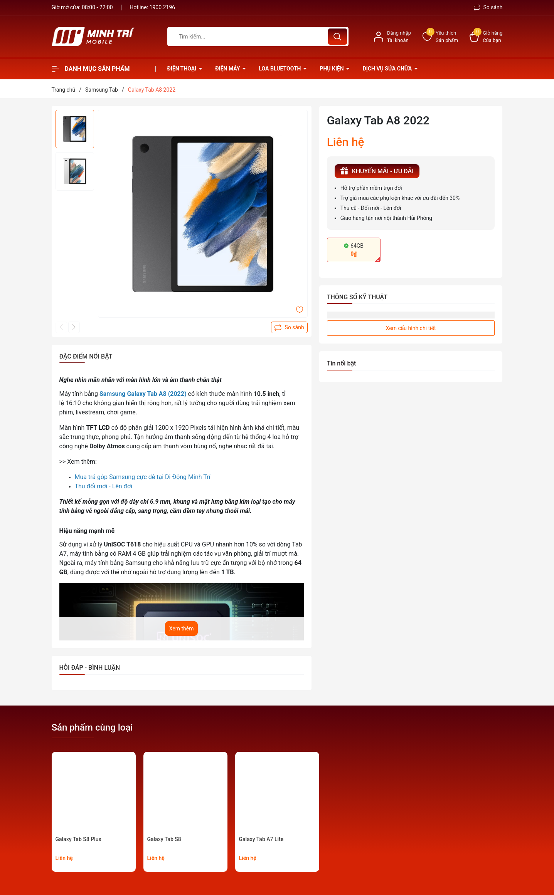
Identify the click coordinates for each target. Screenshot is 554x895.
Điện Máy (228, 68)
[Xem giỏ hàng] (486, 36)
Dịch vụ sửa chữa (388, 68)
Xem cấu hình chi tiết (411, 328)
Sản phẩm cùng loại (92, 727)
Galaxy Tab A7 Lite (261, 839)
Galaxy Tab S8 (164, 839)
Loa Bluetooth (280, 68)
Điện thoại (182, 68)
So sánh (488, 7)
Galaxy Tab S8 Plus (78, 839)
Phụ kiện (332, 68)
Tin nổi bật (341, 363)
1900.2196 (162, 7)
